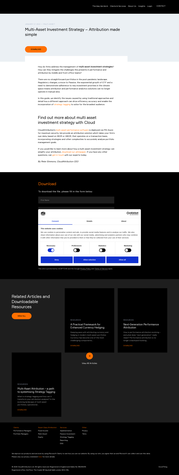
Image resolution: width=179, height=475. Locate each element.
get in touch (58, 155)
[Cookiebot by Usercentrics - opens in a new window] (128, 213)
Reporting (64, 440)
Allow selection (89, 260)
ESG (61, 443)
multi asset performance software (72, 130)
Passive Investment (67, 434)
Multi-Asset (42, 434)
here (40, 457)
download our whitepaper (74, 152)
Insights (139, 7)
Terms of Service (101, 269)
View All (22, 316)
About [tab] (123, 221)
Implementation (66, 431)
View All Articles (89, 358)
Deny (57, 260)
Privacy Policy (85, 269)
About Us (129, 7)
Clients (16, 427)
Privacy (85, 431)
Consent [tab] (55, 221)
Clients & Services (115, 7)
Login (147, 7)
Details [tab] (89, 221)
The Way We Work (97, 7)
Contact (161, 7)
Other (84, 427)
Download (36, 49)
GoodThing (163, 467)
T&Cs (84, 434)
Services (63, 427)
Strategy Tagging (67, 437)
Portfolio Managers (20, 434)
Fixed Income (43, 431)
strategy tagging (62, 104)
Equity (40, 437)
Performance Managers (22, 431)
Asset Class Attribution (47, 427)
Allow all (122, 260)
